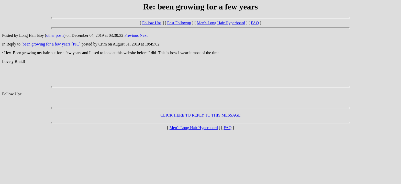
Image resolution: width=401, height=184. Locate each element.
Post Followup (179, 23)
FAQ (255, 23)
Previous (131, 35)
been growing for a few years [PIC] (52, 44)
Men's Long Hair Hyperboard (221, 23)
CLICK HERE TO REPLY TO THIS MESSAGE (200, 115)
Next (144, 35)
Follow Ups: (12, 94)
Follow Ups (151, 23)
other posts (55, 35)
